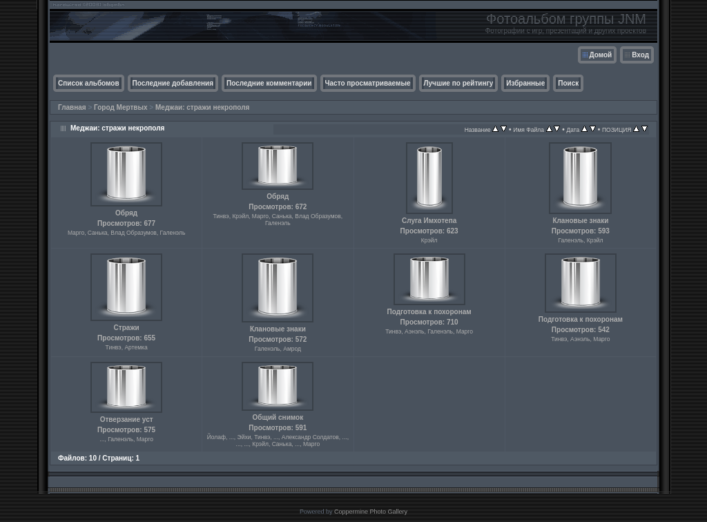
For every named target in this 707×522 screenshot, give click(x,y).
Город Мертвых (121, 107)
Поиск (568, 83)
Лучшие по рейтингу (459, 83)
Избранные (525, 83)
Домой (601, 55)
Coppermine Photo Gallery (370, 511)
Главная (72, 107)
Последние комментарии (269, 83)
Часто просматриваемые (368, 83)
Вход (640, 55)
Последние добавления (173, 83)
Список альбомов (88, 83)
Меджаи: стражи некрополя (202, 107)
